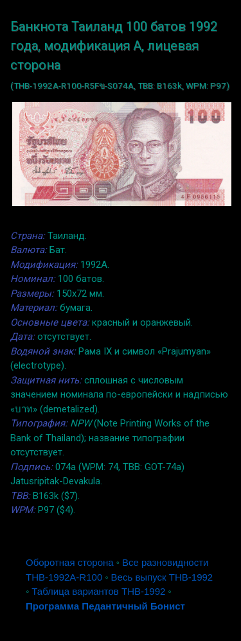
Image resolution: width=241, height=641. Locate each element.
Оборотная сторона (70, 562)
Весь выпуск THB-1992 (162, 577)
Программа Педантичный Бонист (105, 606)
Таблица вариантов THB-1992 (98, 591)
